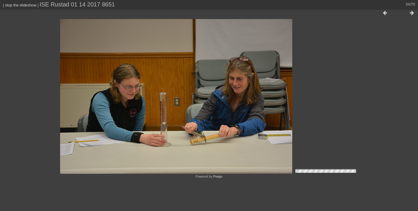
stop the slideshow (20, 5)
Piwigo (217, 176)
